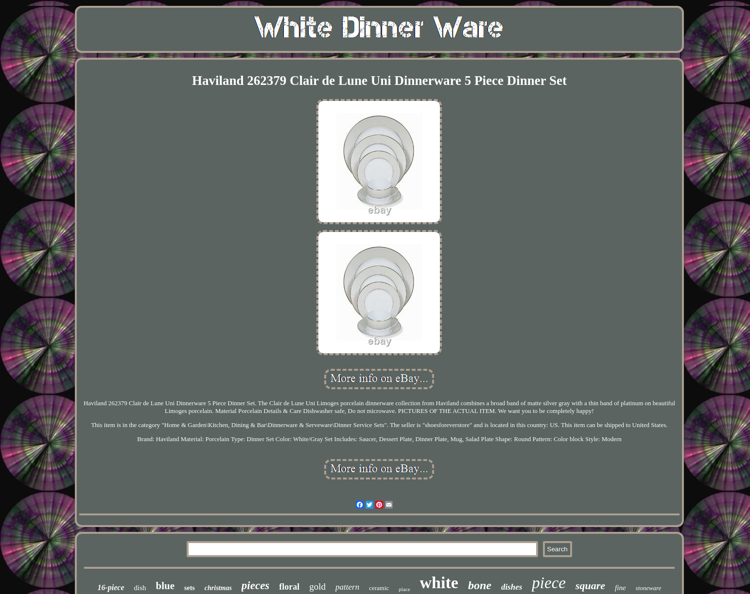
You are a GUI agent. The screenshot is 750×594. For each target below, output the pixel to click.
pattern (347, 587)
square (590, 585)
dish (140, 588)
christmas (218, 588)
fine (620, 588)
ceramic (379, 588)
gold (317, 586)
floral (289, 587)
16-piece (110, 587)
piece (549, 583)
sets (189, 588)
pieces (255, 585)
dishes (511, 587)
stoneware (649, 588)
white (439, 583)
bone (479, 585)
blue (165, 586)
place (404, 589)
